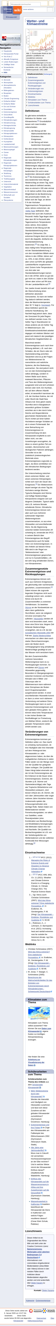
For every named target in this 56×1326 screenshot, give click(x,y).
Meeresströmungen (11, 147)
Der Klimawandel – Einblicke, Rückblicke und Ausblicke (42, 917)
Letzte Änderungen (11, 62)
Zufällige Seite (9, 64)
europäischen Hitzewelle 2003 (37, 633)
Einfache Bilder (9, 104)
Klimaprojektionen (10, 133)
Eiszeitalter (8, 109)
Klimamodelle (9, 131)
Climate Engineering (11, 98)
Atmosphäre (8, 82)
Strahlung (7, 173)
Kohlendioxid (8, 139)
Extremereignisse (43, 1301)
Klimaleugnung (9, 128)
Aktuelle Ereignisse (11, 59)
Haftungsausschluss (35, 1321)
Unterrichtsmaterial (11, 184)
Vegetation (8, 187)
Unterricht (7, 181)
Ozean (6, 152)
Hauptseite (8, 51)
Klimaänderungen (10, 120)
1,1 (36, 857)
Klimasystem (8, 136)
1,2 (39, 857)
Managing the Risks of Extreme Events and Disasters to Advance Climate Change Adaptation (40, 866)
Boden (6, 96)
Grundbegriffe (9, 117)
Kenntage (45, 305)
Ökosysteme (8, 200)
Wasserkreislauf (10, 189)
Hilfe (5, 72)
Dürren (41, 668)
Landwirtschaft (9, 144)
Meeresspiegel (9, 149)
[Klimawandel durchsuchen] (25, 4)
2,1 (36, 874)
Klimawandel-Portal (11, 54)
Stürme (28, 607)
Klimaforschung (9, 123)
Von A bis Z (8, 56)
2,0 (34, 874)
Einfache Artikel (9, 101)
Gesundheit (8, 115)
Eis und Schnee (10, 106)
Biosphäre (7, 93)
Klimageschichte (10, 125)
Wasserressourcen (11, 192)
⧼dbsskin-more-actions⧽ (25, 9)
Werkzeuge (49, 9)
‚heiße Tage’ (30, 211)
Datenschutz (41, 1318)
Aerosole (7, 80)
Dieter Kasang (37, 1283)
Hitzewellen (38, 619)
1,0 (34, 857)
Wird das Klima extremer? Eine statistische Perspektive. (42, 903)
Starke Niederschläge (42, 636)
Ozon (6, 155)
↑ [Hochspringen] (31, 895)
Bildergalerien (9, 90)
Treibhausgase (9, 179)
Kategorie (30, 1301)
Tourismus (7, 176)
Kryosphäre (8, 141)
